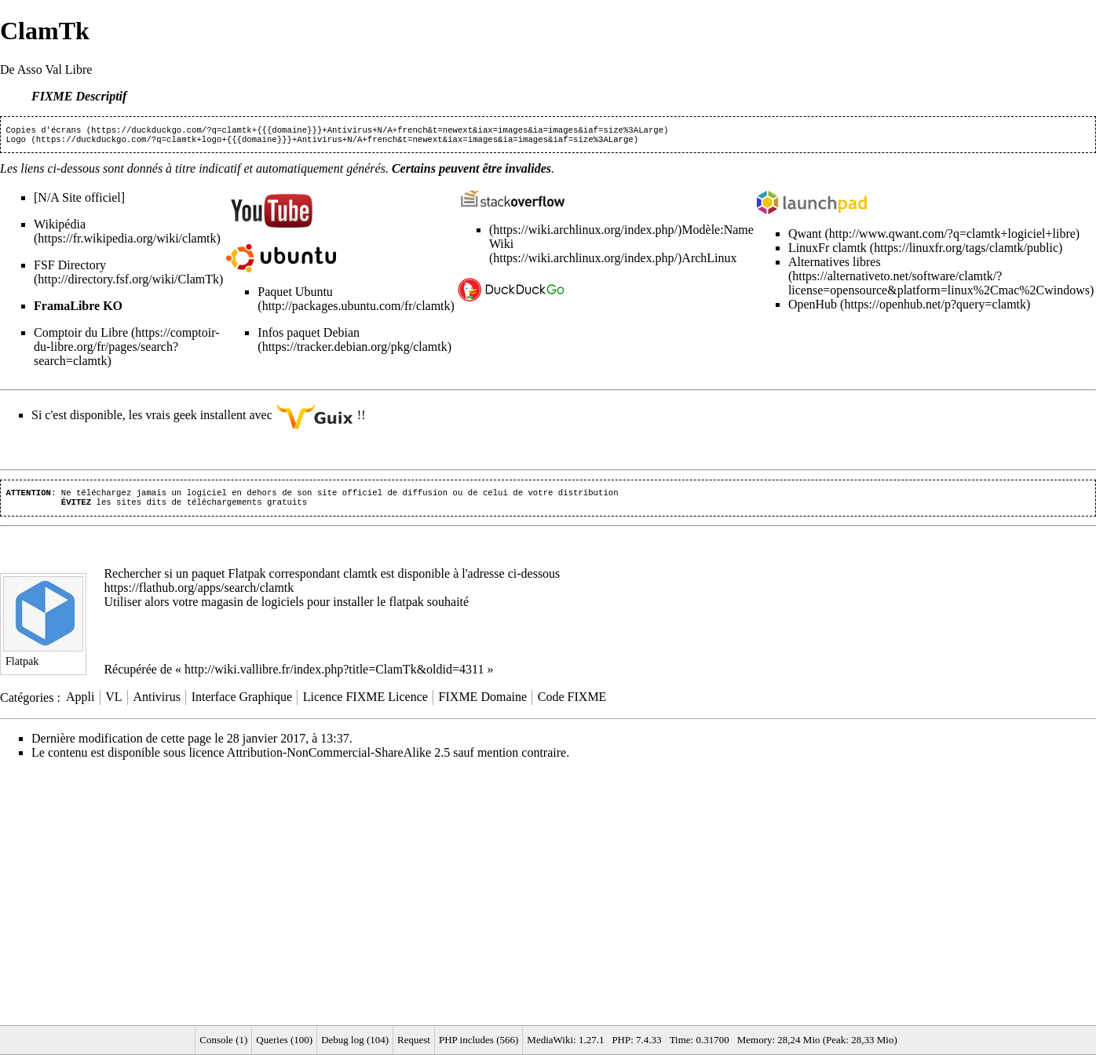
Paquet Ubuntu (295, 294)
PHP (621, 1040)
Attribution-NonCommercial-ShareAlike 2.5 (338, 758)
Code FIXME (572, 703)
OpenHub (812, 307)
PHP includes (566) (478, 1040)
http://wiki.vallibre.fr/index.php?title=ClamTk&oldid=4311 (334, 675)
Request (413, 1040)
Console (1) (223, 1040)
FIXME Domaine (483, 703)
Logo (15, 142)
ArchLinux (708, 261)
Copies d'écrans (43, 131)
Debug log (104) (355, 1040)
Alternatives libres (834, 265)
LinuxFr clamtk (827, 250)
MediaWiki (550, 1040)
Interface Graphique (242, 703)
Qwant (805, 236)
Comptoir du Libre (81, 335)
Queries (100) (284, 1040)
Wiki (501, 247)
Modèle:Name (717, 232)
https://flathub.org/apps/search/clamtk (199, 594)
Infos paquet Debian (309, 335)
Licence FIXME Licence (365, 703)
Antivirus (156, 703)
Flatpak (247, 579)
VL (113, 703)
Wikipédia (60, 227)
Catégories (26, 703)
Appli (80, 703)
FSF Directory (70, 268)
